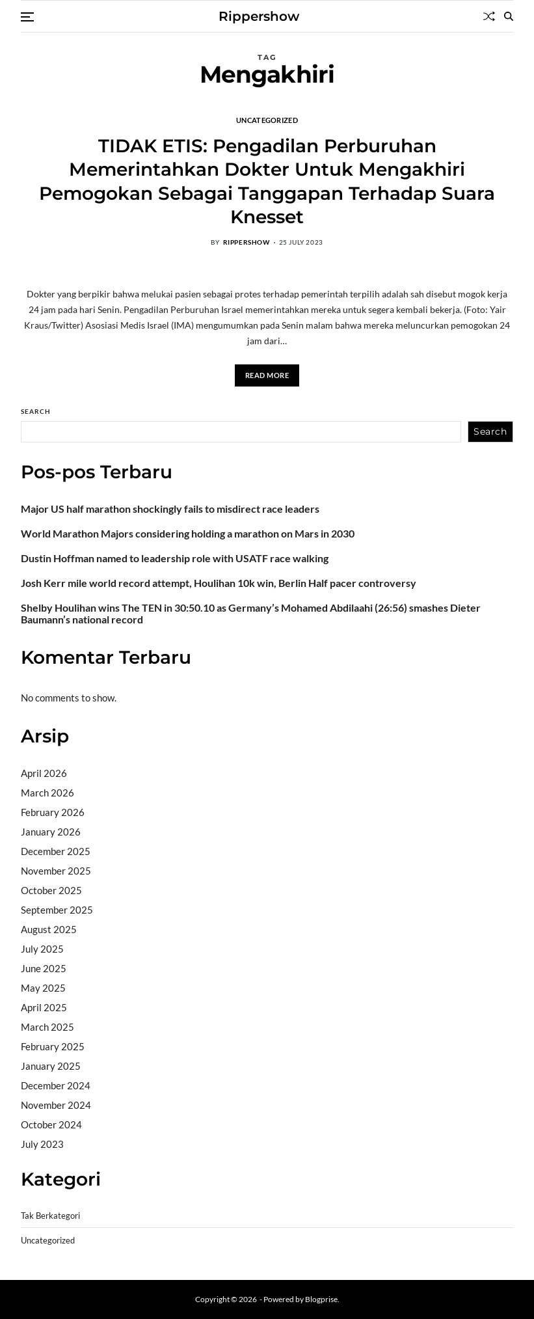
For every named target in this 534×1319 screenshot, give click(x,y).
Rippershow (259, 16)
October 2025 (51, 890)
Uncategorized (267, 120)
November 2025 (56, 871)
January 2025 (51, 1066)
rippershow (246, 242)
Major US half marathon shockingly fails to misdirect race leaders (170, 509)
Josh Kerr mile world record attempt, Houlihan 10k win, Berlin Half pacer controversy (218, 583)
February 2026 (53, 812)
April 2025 (44, 1007)
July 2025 (42, 949)
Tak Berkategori (50, 1216)
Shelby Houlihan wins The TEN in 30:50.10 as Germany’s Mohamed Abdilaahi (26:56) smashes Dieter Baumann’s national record (251, 613)
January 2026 (51, 831)
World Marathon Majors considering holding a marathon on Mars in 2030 (187, 533)
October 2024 (51, 1124)
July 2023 (42, 1144)
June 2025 (43, 968)
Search (36, 411)
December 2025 (55, 851)
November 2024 (56, 1105)
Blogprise (321, 1299)
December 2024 (55, 1085)
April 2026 (44, 773)
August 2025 (49, 929)
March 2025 (47, 1027)
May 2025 (43, 988)
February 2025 (53, 1046)
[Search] (508, 16)
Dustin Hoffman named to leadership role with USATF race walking (174, 558)
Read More (267, 375)
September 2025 (57, 910)
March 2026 (47, 792)
